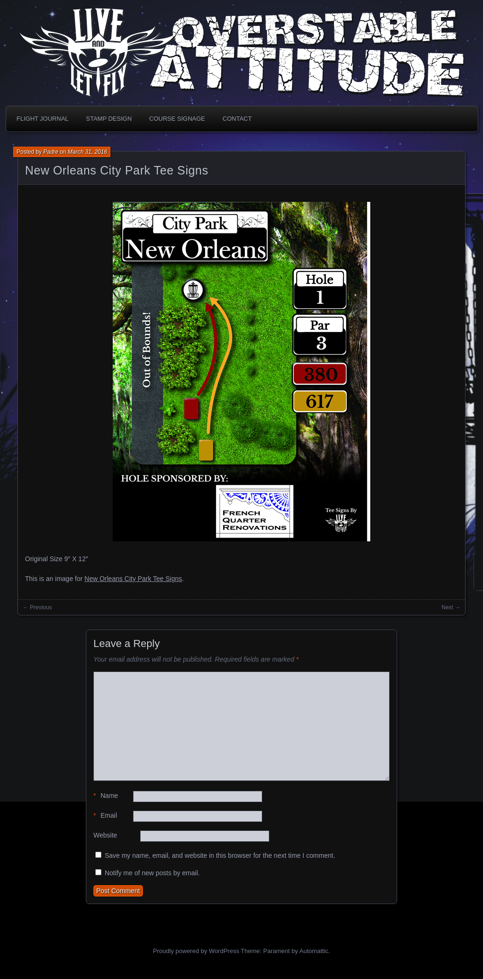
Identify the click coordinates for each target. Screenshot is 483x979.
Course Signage (177, 118)
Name (105, 796)
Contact (237, 118)
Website (105, 835)
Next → (450, 607)
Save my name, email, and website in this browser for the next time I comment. (220, 855)
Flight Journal (42, 118)
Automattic (314, 950)
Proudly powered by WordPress (196, 950)
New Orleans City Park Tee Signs (116, 170)
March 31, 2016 (87, 152)
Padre (50, 152)
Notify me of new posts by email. (152, 873)
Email (105, 816)
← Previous (37, 607)
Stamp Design (109, 118)
